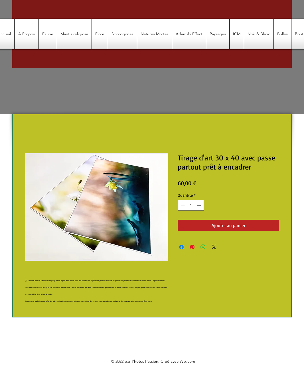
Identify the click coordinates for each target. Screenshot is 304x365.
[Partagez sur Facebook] (181, 247)
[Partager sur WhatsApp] (203, 247)
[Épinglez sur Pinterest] (192, 247)
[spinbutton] (191, 205)
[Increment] (199, 205)
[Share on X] (213, 247)
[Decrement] (182, 205)
